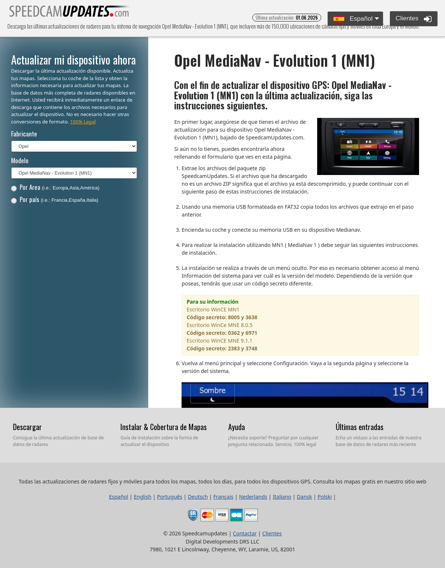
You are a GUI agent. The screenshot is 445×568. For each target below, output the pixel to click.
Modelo (20, 160)
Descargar (27, 426)
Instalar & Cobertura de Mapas (163, 426)
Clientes (414, 18)
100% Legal (83, 121)
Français (223, 496)
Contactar (245, 533)
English (143, 496)
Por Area (55, 187)
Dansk (304, 496)
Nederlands (253, 496)
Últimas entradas (359, 426)
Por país (55, 199)
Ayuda (236, 426)
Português (169, 496)
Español (352, 19)
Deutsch (198, 496)
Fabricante (24, 133)
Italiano (282, 496)
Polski (325, 496)
